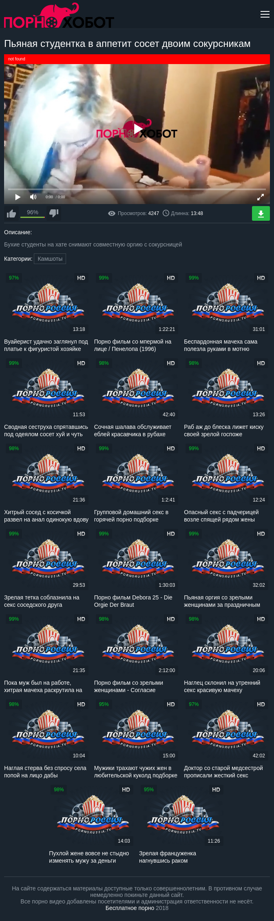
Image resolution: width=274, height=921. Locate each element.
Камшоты (50, 258)
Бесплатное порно (130, 908)
